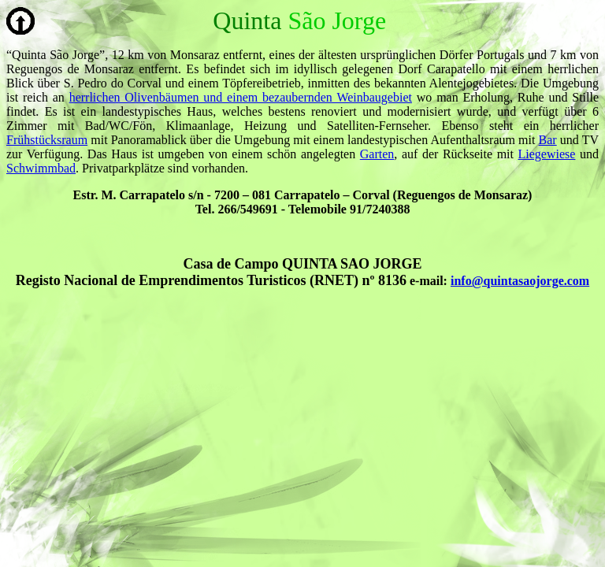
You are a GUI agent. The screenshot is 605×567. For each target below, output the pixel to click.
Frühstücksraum (46, 139)
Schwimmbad (41, 168)
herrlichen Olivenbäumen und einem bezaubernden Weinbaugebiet (240, 97)
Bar (548, 139)
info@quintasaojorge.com (520, 280)
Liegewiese (547, 154)
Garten (377, 154)
